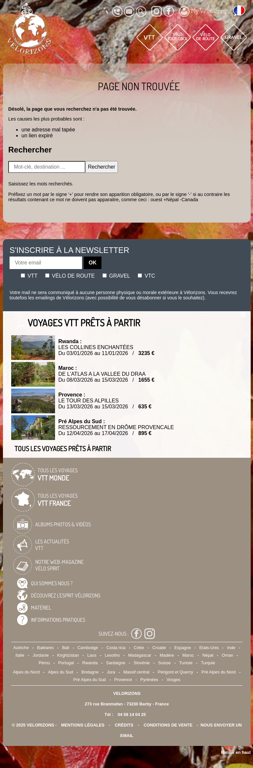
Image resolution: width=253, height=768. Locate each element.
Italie (19, 655)
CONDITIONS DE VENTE (168, 725)
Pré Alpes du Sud (89, 679)
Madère (167, 655)
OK (93, 262)
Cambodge (87, 647)
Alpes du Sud (60, 672)
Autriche (21, 647)
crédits (124, 725)
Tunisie (186, 662)
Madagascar (139, 655)
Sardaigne (115, 662)
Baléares (45, 647)
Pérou (44, 662)
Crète (139, 647)
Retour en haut (236, 752)
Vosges (174, 679)
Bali (65, 647)
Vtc (146, 276)
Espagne (182, 647)
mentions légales (83, 725)
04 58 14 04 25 (132, 714)
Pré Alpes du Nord (219, 672)
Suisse (164, 662)
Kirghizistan (68, 655)
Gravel (116, 276)
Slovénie (142, 662)
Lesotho (112, 655)
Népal (207, 655)
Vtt (29, 276)
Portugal (66, 662)
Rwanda (90, 662)
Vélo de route (70, 276)
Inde (231, 647)
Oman (227, 655)
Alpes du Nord (26, 672)
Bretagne (89, 672)
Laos (92, 655)
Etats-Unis (209, 647)
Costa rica (116, 647)
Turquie (208, 662)
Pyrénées (149, 679)
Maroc (188, 655)
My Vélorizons (203, 11)
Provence (123, 679)
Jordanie (41, 655)
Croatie (159, 647)
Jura (111, 672)
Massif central (137, 672)
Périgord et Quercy (175, 672)
